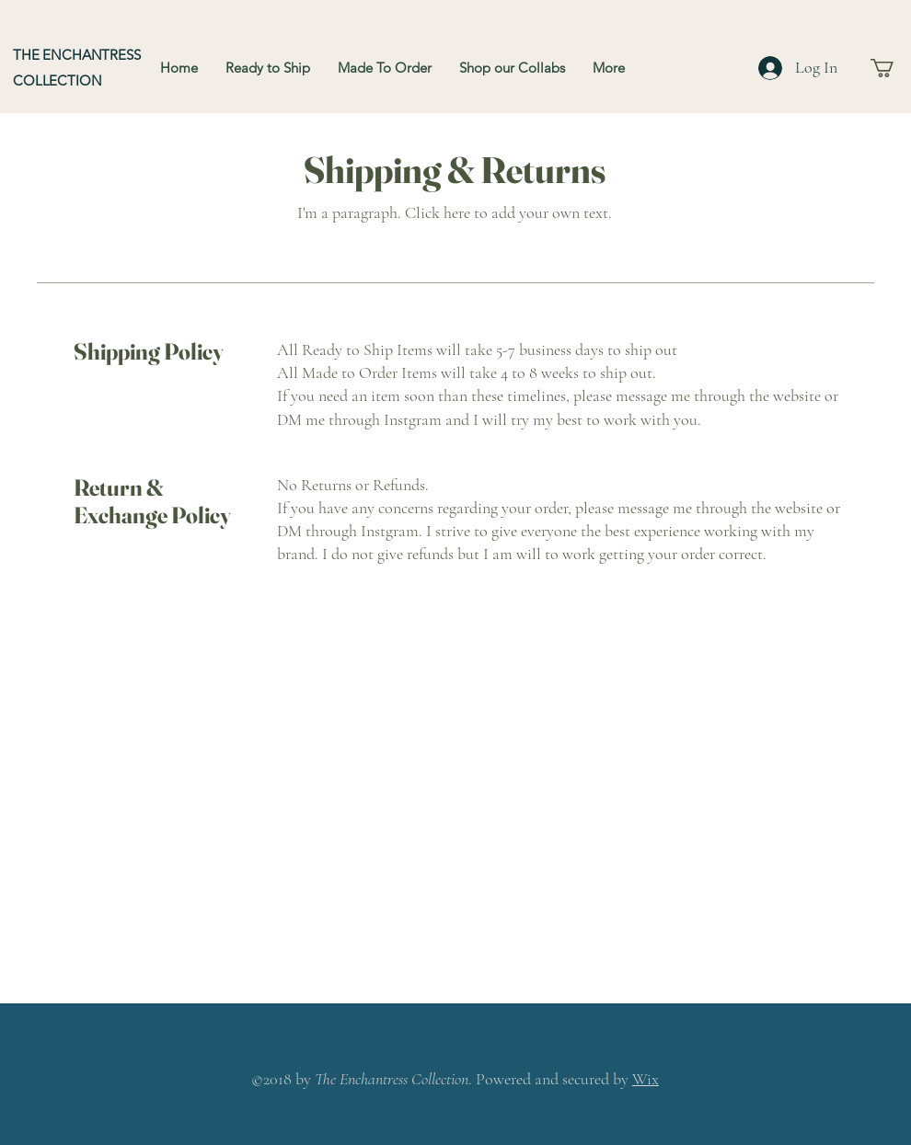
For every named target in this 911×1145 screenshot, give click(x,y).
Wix (645, 1079)
